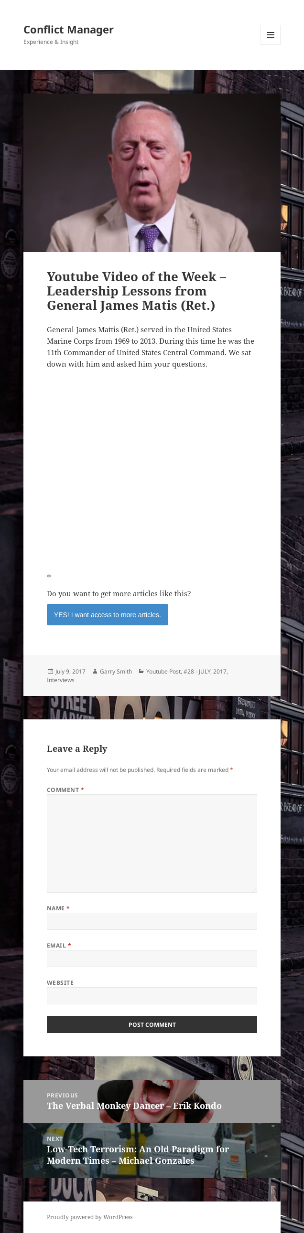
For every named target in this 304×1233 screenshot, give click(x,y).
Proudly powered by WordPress (89, 1217)
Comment (65, 790)
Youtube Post (163, 671)
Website (60, 983)
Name (58, 908)
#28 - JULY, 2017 (205, 671)
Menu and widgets (271, 44)
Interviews (61, 680)
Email (59, 945)
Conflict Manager (68, 29)
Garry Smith (116, 671)
